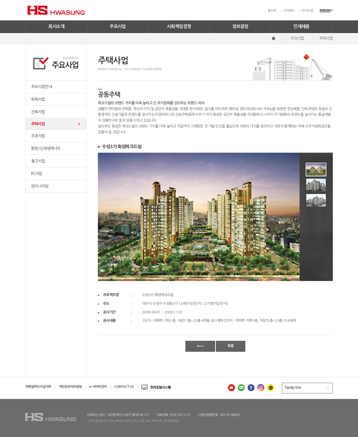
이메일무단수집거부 (38, 386)
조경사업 (38, 136)
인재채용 (301, 26)
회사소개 (56, 26)
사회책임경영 (179, 26)
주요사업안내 (41, 87)
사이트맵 (307, 10)
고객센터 (289, 10)
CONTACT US (124, 386)
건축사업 (38, 112)
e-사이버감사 (98, 386)
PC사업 (36, 174)
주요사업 (118, 26)
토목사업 (38, 99)
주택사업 (38, 124)
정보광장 (240, 26)
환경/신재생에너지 (45, 148)
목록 (230, 346)
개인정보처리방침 (70, 386)
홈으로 (272, 10)
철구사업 (38, 161)
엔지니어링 (39, 186)
